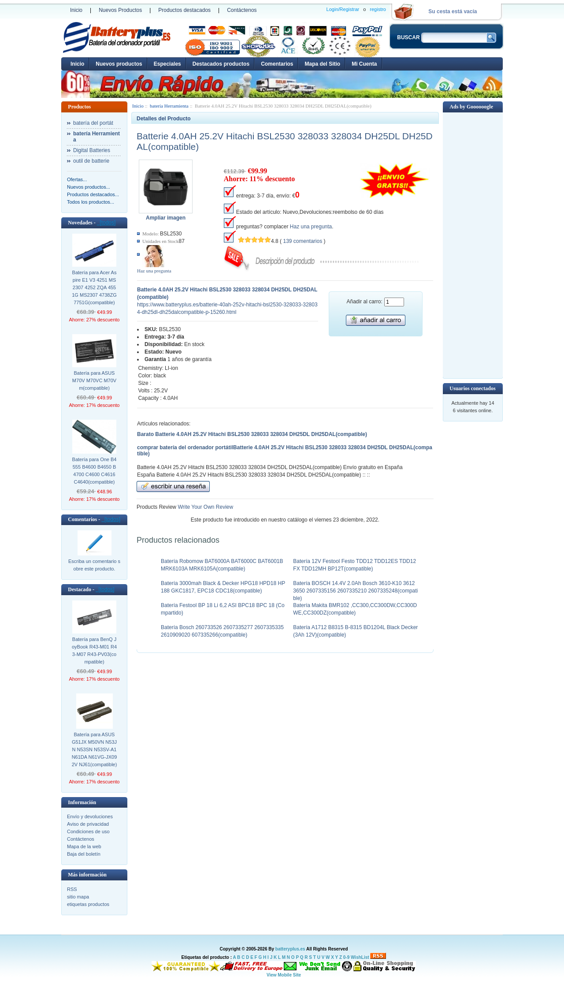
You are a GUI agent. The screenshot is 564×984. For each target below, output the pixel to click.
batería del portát (93, 123)
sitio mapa (78, 896)
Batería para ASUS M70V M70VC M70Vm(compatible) (94, 380)
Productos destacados (184, 10)
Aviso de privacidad (88, 824)
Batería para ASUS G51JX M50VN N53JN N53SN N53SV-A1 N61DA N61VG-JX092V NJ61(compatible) (94, 749)
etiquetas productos (88, 904)
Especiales (167, 64)
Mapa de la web (84, 846)
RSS (72, 889)
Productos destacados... (93, 194)
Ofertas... (77, 179)
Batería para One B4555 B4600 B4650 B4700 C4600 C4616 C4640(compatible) (94, 471)
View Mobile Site (284, 975)
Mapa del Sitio (322, 64)
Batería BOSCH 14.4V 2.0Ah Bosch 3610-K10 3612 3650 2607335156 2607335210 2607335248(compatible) (355, 590)
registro (378, 9)
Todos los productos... (90, 202)
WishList (360, 957)
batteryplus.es (290, 949)
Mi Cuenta (364, 64)
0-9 (346, 957)
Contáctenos (241, 10)
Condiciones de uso (88, 831)
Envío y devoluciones (90, 816)
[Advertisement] (473, 244)
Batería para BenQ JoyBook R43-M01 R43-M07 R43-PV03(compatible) (94, 650)
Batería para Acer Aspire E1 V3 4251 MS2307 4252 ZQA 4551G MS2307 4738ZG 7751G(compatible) (94, 287)
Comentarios (277, 64)
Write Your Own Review (204, 507)
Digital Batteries (91, 150)
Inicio (76, 10)
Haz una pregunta (154, 270)
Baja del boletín (83, 854)
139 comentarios (302, 241)
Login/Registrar (343, 9)
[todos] (106, 223)
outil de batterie (91, 161)
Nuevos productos (119, 64)
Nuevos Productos (120, 10)
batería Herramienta (169, 105)
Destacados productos (221, 64)
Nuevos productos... (88, 187)
